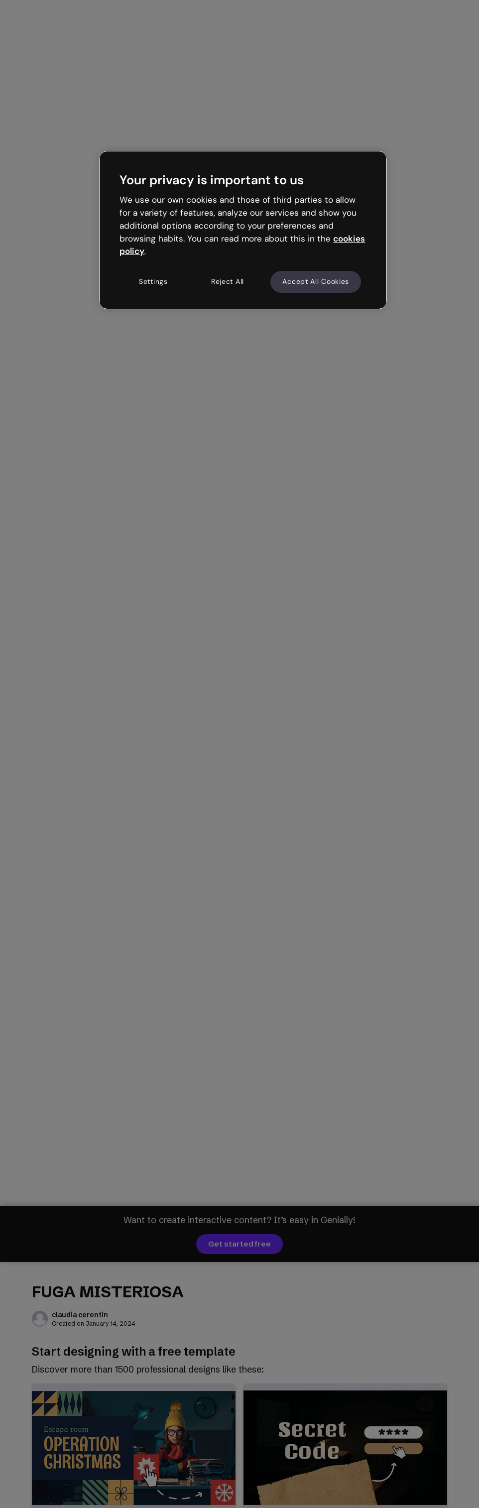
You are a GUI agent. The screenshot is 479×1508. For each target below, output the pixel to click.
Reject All (227, 281)
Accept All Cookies (315, 281)
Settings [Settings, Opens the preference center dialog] (153, 281)
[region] (242, 230)
